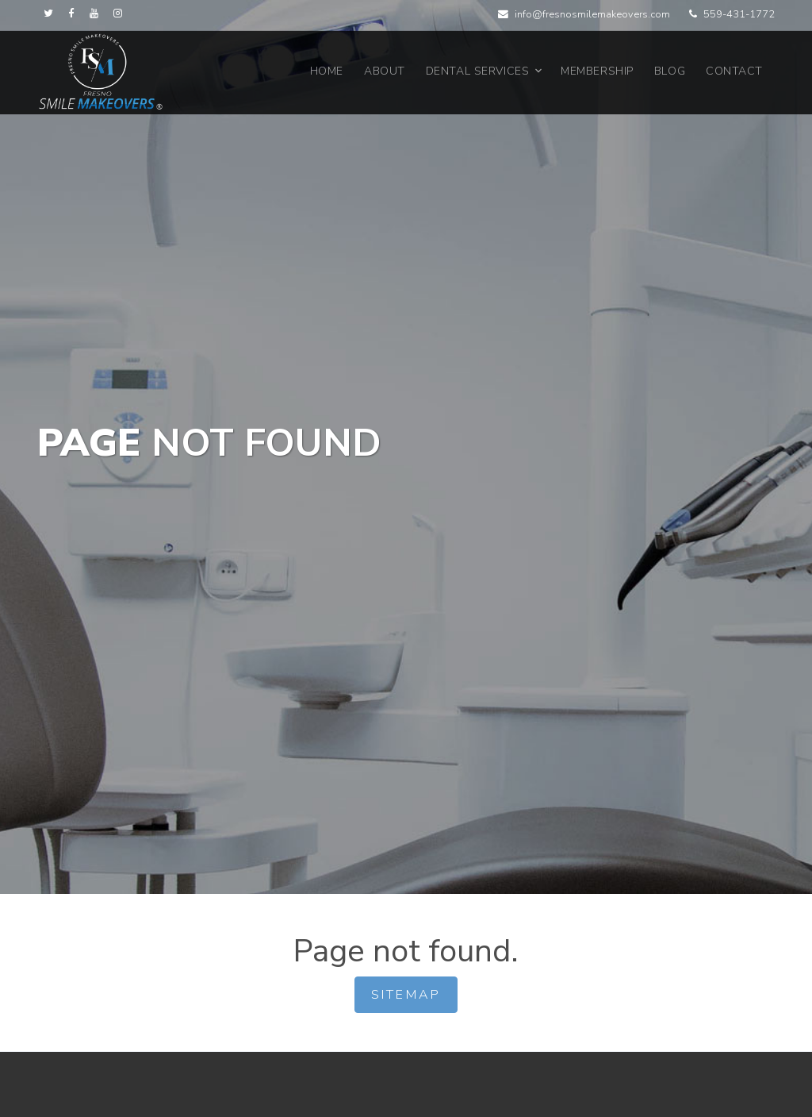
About (384, 71)
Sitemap (406, 994)
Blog (669, 71)
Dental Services (477, 71)
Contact (734, 71)
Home (326, 71)
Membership (597, 71)
